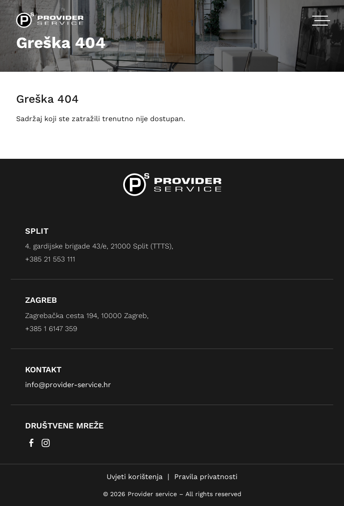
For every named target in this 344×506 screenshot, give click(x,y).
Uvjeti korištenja (135, 476)
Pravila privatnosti (205, 476)
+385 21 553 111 (50, 259)
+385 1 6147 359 (51, 328)
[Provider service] (49, 19)
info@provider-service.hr (68, 384)
